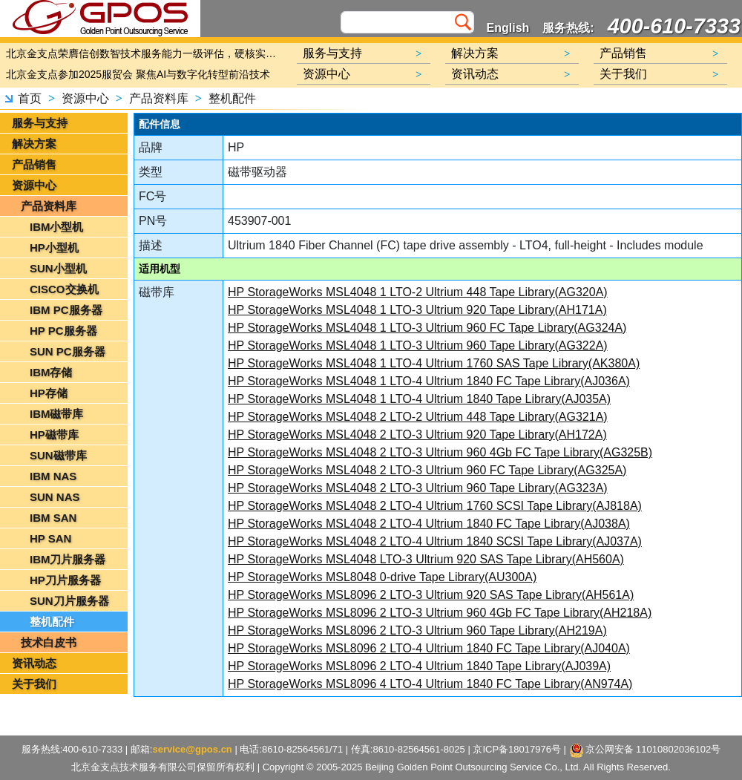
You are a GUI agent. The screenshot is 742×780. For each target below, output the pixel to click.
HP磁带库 (54, 434)
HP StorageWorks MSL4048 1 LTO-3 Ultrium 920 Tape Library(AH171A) (417, 310)
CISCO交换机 (64, 289)
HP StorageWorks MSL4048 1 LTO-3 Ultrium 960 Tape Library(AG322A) (418, 345)
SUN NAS (55, 497)
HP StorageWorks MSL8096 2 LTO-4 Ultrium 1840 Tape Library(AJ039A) (419, 666)
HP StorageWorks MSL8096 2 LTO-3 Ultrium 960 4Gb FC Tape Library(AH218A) (439, 612)
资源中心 (85, 98)
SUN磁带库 (58, 455)
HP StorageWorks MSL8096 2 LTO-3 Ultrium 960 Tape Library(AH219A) (417, 630)
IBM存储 (51, 372)
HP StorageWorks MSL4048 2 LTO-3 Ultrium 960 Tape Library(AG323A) (418, 488)
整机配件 (232, 98)
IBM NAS (53, 476)
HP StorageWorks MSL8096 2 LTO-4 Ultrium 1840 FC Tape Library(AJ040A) (429, 648)
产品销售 (34, 164)
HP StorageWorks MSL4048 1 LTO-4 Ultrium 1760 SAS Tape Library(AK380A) (434, 363)
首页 (30, 98)
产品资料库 (158, 98)
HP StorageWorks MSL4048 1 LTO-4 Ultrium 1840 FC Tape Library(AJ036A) (429, 381)
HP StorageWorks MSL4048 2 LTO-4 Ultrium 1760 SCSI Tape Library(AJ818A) (435, 505)
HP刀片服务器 (65, 580)
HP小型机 (54, 247)
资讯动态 (34, 663)
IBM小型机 (57, 226)
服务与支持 (40, 123)
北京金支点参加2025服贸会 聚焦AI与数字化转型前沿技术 (138, 74)
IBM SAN (53, 517)
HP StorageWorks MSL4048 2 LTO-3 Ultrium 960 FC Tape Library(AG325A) (427, 470)
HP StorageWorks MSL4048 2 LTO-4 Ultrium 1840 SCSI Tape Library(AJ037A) (435, 541)
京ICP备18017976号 (517, 749)
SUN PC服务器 (67, 351)
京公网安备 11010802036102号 (645, 750)
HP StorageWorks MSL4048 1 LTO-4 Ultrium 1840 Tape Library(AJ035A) (419, 399)
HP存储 (49, 393)
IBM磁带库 (57, 413)
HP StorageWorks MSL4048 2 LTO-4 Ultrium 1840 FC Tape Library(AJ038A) (429, 523)
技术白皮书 (48, 642)
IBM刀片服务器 (68, 559)
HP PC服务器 (63, 330)
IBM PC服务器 (66, 310)
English (508, 28)
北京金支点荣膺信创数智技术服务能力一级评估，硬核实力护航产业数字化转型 (144, 53)
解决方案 (34, 143)
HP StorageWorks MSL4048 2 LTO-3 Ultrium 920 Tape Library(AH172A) (417, 434)
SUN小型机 (58, 268)
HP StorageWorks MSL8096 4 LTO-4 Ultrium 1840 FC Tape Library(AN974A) (430, 684)
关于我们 (34, 684)
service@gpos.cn (192, 749)
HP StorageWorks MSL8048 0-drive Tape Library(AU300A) (382, 577)
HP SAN (50, 538)
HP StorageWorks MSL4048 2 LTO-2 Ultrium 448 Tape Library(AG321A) (418, 416)
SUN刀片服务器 (69, 600)
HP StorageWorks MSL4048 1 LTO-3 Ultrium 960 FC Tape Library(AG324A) (427, 327)
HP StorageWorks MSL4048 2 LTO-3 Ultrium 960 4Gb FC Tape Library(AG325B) (440, 452)
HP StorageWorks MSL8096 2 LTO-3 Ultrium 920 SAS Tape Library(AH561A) (431, 595)
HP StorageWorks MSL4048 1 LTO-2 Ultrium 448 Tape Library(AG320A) (418, 292)
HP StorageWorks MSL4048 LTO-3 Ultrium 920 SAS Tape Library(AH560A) (426, 559)
